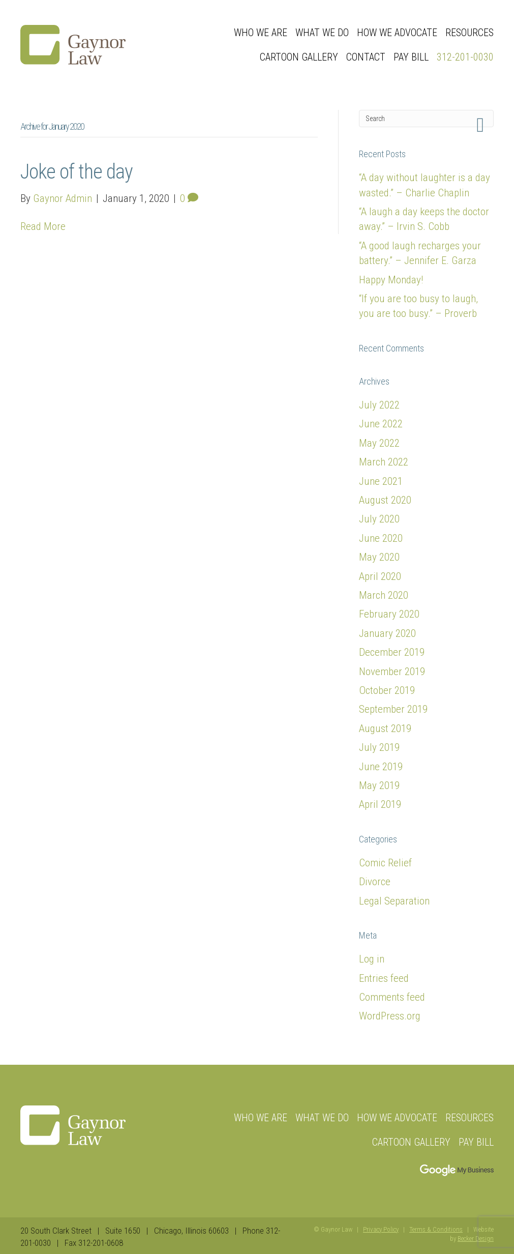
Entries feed (384, 978)
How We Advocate (397, 32)
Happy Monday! (391, 280)
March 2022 (383, 462)
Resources (469, 32)
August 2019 (385, 728)
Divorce (374, 882)
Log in (371, 959)
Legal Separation (394, 901)
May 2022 (379, 443)
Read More (43, 226)
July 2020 (379, 519)
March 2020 (383, 595)
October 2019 (387, 690)
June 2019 (381, 767)
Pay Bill (411, 57)
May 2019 (379, 785)
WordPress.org (389, 1016)
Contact (365, 57)
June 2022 (381, 424)
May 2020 (379, 557)
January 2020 (387, 633)
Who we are (260, 32)
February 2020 (389, 614)
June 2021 (381, 481)
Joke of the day (76, 172)
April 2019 (380, 804)
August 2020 (385, 500)
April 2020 (380, 576)
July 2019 (379, 747)
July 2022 (379, 405)
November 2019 (392, 671)
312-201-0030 (465, 57)
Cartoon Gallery (299, 57)
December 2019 (392, 652)
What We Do (322, 32)
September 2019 (393, 709)
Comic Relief (385, 863)
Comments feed (392, 997)
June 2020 (381, 538)
